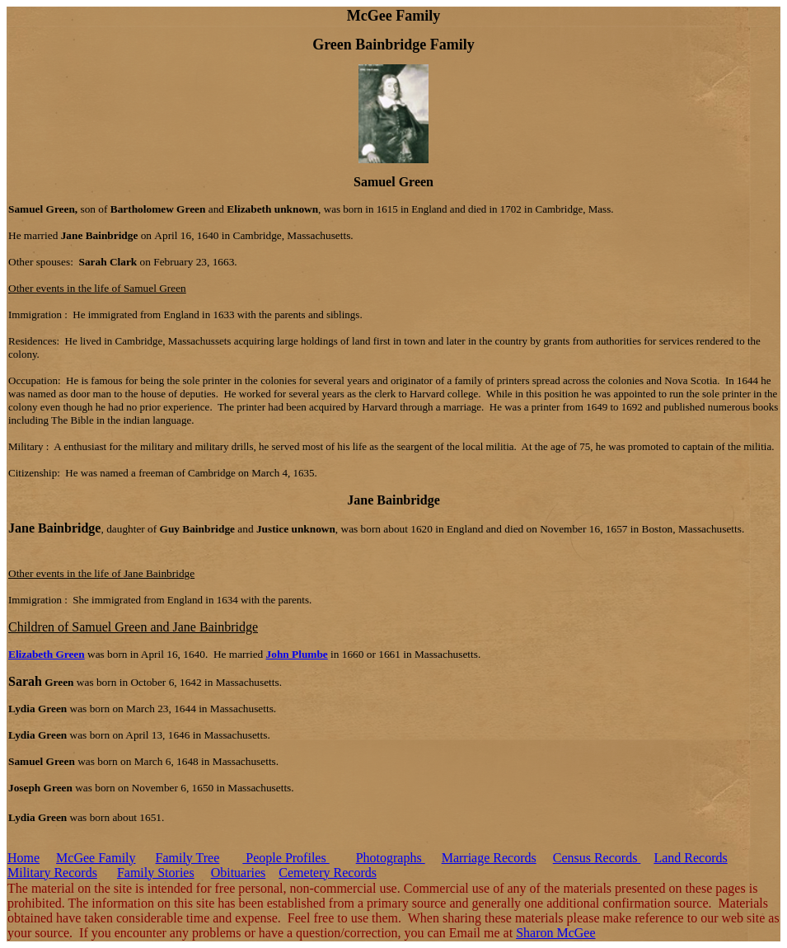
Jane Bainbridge (393, 500)
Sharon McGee (555, 933)
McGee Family (95, 858)
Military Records (52, 873)
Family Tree (188, 858)
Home (23, 858)
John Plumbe (297, 654)
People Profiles (285, 858)
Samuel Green (393, 182)
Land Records (690, 858)
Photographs (390, 858)
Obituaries (238, 873)
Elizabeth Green (46, 654)
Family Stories (155, 873)
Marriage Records (489, 858)
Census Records (597, 858)
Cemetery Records (328, 873)
